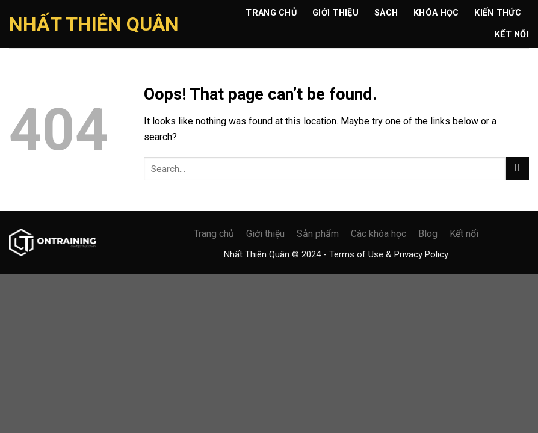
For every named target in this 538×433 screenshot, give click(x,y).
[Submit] (517, 168)
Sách (386, 13)
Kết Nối (512, 34)
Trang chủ (271, 13)
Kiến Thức (497, 13)
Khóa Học (436, 13)
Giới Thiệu (335, 13)
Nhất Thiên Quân (94, 24)
